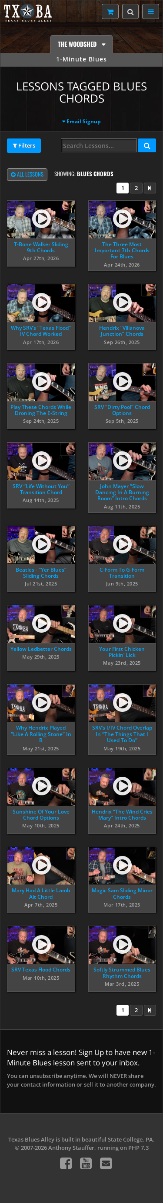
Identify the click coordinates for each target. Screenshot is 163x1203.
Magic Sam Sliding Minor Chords (122, 893)
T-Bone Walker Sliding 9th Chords (41, 247)
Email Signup (84, 121)
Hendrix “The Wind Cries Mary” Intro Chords (122, 814)
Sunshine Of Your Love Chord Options (41, 814)
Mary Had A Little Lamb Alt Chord (41, 893)
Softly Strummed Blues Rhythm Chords (121, 972)
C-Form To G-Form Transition (122, 572)
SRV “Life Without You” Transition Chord (41, 489)
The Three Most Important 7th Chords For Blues (122, 251)
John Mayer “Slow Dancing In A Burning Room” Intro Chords (122, 492)
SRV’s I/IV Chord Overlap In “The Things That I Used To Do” (122, 734)
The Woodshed (78, 43)
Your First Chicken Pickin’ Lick (122, 652)
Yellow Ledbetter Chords (41, 649)
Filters (24, 146)
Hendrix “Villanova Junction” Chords (122, 331)
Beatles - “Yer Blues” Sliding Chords (41, 572)
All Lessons (27, 174)
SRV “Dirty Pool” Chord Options (122, 410)
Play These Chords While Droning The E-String (40, 410)
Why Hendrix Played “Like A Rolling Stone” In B (41, 734)
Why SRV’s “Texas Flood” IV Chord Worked (41, 331)
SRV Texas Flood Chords (40, 969)
